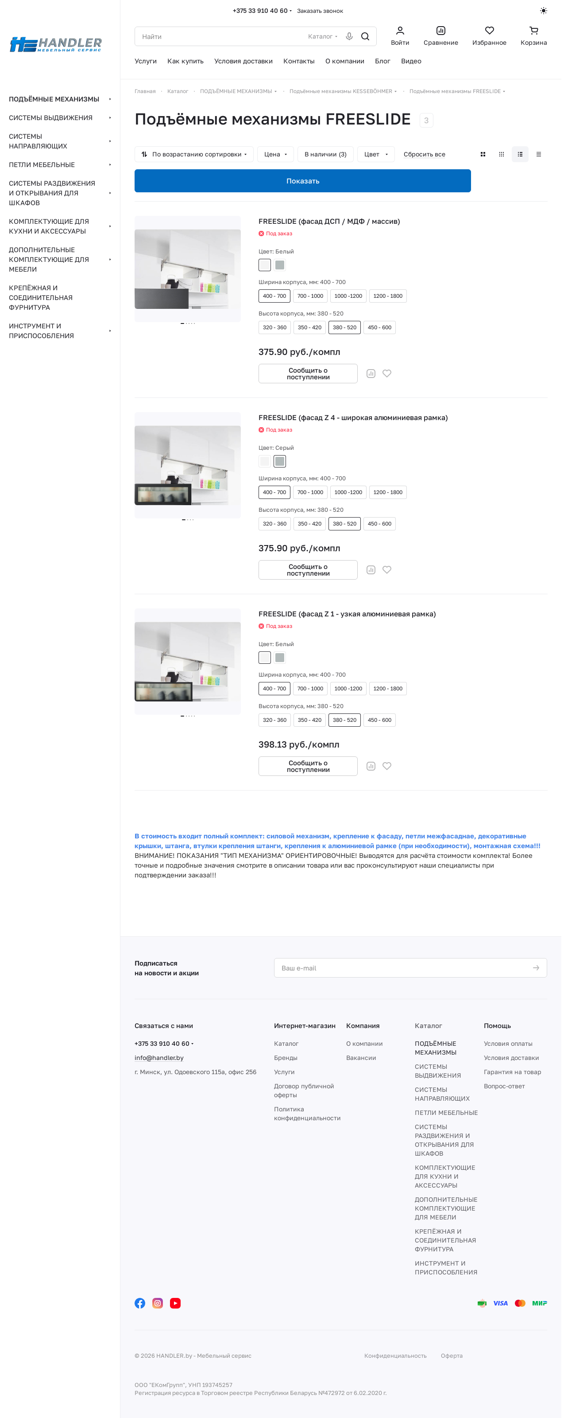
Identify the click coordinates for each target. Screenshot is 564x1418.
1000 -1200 (348, 295)
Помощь (497, 1025)
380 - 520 (344, 327)
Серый (280, 265)
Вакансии (361, 1057)
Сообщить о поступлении (308, 373)
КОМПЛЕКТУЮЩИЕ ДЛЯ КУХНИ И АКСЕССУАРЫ (445, 1176)
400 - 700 (274, 295)
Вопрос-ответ (504, 1086)
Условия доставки (511, 1057)
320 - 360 (274, 327)
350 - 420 (309, 327)
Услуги (284, 1071)
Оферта (452, 1355)
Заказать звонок (320, 10)
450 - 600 (379, 327)
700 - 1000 (310, 295)
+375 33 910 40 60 (260, 10)
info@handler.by (159, 1057)
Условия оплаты (508, 1043)
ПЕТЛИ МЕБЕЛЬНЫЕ (446, 1112)
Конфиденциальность (395, 1355)
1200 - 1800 (388, 295)
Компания (363, 1025)
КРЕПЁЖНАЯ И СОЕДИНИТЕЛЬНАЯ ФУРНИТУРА (445, 1240)
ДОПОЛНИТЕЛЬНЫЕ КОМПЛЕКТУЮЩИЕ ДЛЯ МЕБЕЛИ (446, 1208)
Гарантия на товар (512, 1071)
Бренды (285, 1057)
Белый (265, 265)
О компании (364, 1043)
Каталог (286, 1043)
